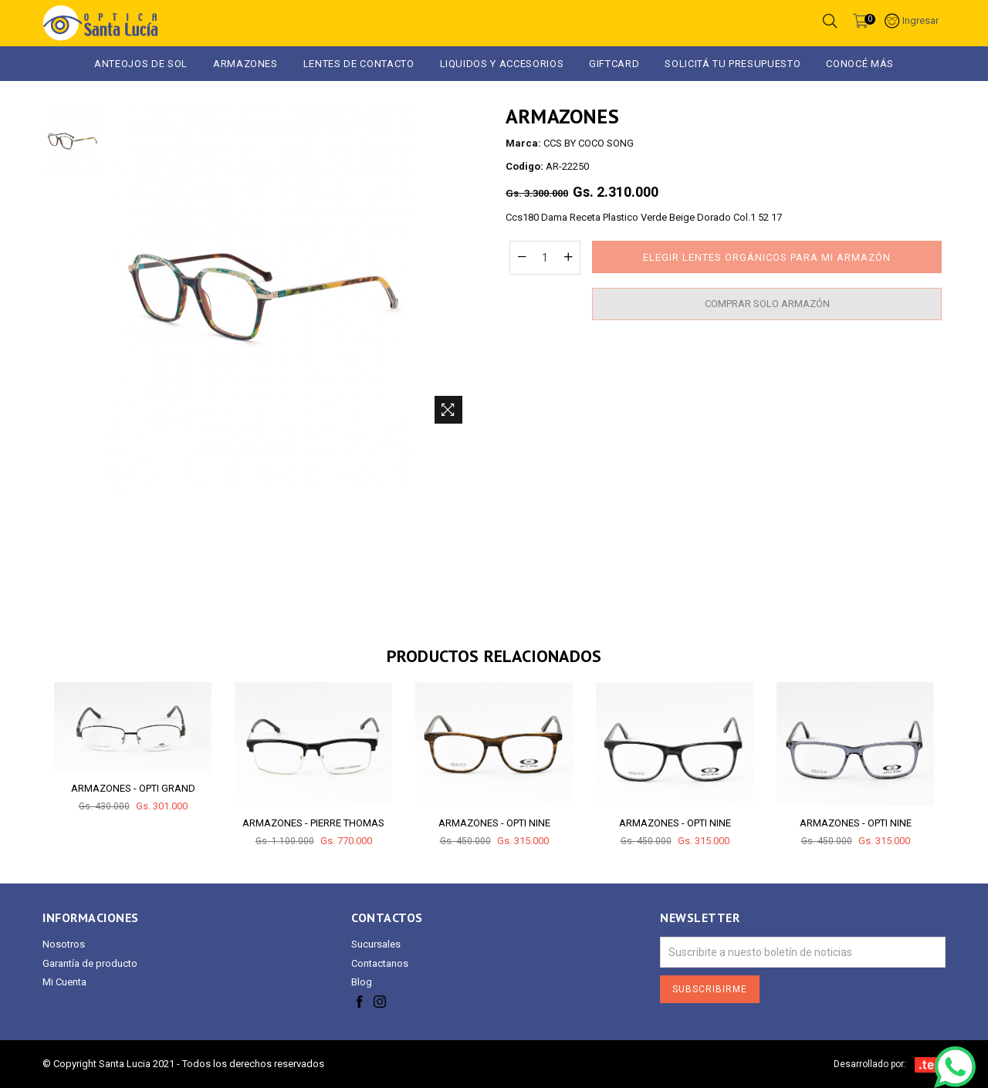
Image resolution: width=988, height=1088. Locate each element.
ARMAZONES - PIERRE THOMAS (313, 823)
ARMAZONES (245, 63)
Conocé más (860, 63)
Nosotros (63, 944)
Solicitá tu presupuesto (732, 63)
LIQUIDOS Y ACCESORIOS (502, 63)
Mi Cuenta (64, 982)
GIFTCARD (614, 63)
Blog (361, 982)
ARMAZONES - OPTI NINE (494, 823)
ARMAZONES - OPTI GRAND (133, 788)
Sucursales (376, 944)
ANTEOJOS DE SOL (141, 63)
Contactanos (379, 963)
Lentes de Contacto (358, 63)
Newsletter (699, 918)
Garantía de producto (89, 963)
